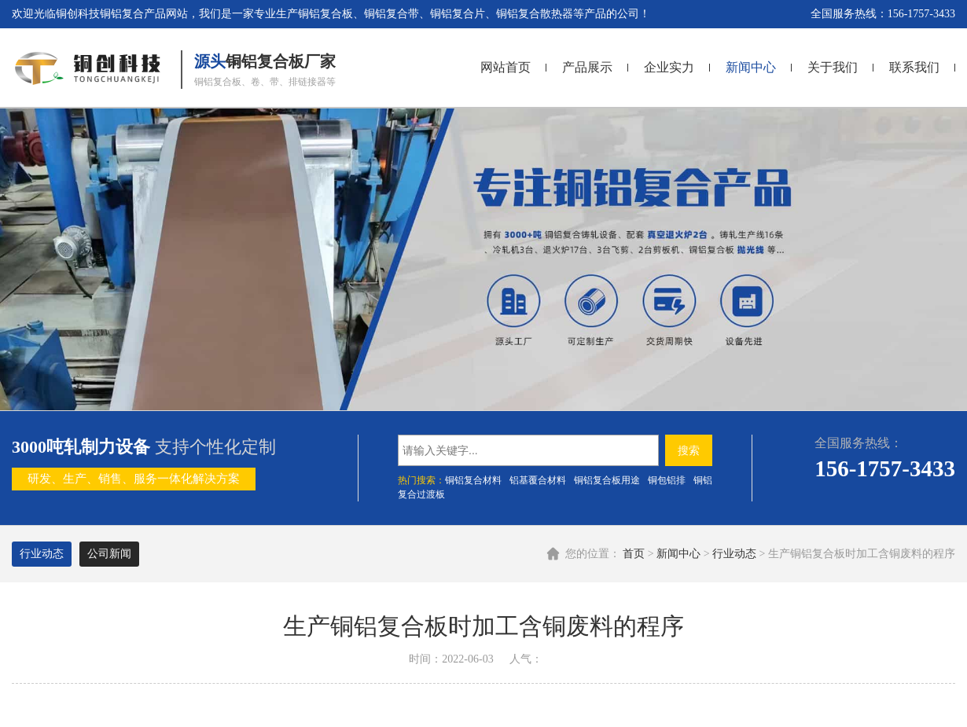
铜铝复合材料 (473, 480)
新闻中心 (751, 67)
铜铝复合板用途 (607, 480)
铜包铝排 (667, 480)
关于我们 (832, 67)
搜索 (689, 450)
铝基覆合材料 (537, 480)
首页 (634, 554)
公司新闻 (109, 554)
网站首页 (505, 67)
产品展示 (587, 67)
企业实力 (669, 67)
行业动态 (734, 554)
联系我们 (914, 67)
